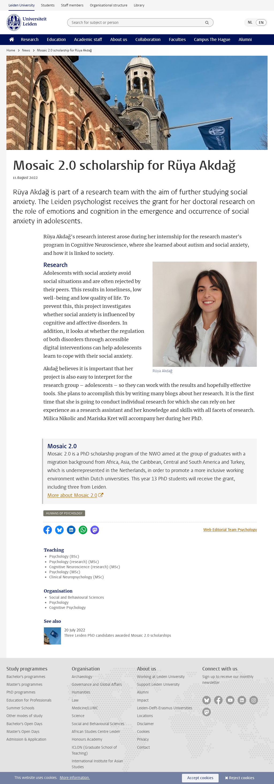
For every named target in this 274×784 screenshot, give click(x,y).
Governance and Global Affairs (97, 684)
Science (78, 715)
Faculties (177, 39)
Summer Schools (20, 708)
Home (10, 50)
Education (56, 39)
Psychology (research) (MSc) (74, 561)
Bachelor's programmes (25, 676)
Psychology (58, 602)
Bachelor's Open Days (24, 723)
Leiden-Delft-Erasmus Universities (164, 708)
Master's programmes (24, 684)
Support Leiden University (158, 684)
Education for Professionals (28, 700)
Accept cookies (200, 778)
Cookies (143, 731)
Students (48, 5)
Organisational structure (108, 5)
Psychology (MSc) (64, 572)
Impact (143, 700)
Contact (143, 747)
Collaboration (148, 39)
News (26, 50)
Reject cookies (241, 778)
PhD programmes (20, 692)
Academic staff (88, 39)
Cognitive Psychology (67, 607)
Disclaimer (145, 723)
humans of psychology (64, 513)
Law (75, 700)
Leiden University (22, 5)
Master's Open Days (22, 731)
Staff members (72, 5)
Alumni (245, 39)
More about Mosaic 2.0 (72, 495)
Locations (145, 715)
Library (139, 5)
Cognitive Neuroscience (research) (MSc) (84, 567)
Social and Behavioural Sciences (76, 597)
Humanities (81, 692)
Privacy (143, 739)
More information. (75, 777)
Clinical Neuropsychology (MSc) (76, 577)
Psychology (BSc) (64, 556)
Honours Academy (87, 739)
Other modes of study (24, 715)
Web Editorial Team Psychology (230, 529)
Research (30, 39)
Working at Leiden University (161, 676)
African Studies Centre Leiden (96, 731)
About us (118, 39)
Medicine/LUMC (85, 708)
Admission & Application (26, 739)
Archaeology (82, 676)
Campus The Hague (212, 39)
